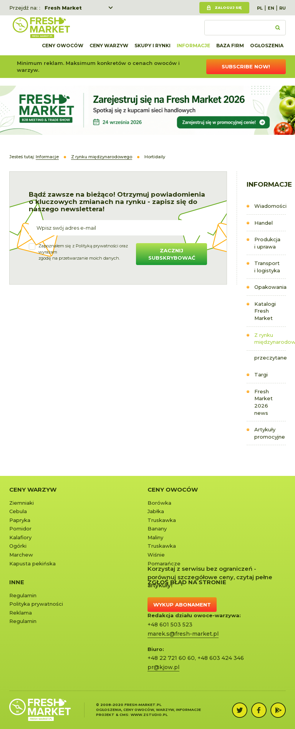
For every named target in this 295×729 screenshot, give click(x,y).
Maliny (155, 537)
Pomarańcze (164, 563)
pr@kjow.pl (163, 667)
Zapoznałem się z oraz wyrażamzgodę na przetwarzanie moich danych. (83, 251)
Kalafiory (20, 537)
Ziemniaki (21, 503)
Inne (16, 582)
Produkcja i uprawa (267, 243)
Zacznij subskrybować (171, 254)
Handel (263, 223)
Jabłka (156, 511)
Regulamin (22, 595)
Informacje (193, 45)
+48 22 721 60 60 (171, 657)
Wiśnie (156, 555)
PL (260, 8)
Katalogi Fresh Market (265, 311)
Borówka (159, 503)
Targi (261, 374)
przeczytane (270, 358)
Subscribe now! (246, 66)
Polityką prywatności (97, 246)
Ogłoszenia (266, 45)
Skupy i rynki (152, 45)
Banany (157, 528)
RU (282, 8)
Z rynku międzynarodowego (270, 338)
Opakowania (270, 287)
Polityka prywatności (36, 604)
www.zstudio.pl (149, 714)
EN (271, 8)
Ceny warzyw (108, 45)
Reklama (20, 613)
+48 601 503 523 (170, 624)
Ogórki (18, 546)
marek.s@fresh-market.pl (183, 633)
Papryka (19, 520)
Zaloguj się (228, 7)
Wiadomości (270, 206)
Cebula (18, 511)
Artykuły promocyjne (269, 433)
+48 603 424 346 (220, 657)
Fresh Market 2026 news (263, 402)
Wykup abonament (182, 604)
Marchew (21, 555)
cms (123, 714)
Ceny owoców (62, 45)
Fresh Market (63, 8)
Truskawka (162, 520)
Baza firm (230, 45)
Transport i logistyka (267, 266)
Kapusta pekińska (32, 563)
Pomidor (20, 528)
